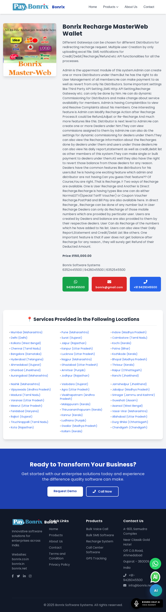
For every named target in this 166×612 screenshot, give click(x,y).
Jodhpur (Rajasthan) (75, 376)
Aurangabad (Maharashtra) (29, 376)
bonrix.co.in (20, 559)
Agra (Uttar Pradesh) (76, 389)
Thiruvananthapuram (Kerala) (82, 410)
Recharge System (99, 541)
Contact (149, 7)
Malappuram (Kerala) (76, 404)
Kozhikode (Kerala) (125, 354)
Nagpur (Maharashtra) (77, 359)
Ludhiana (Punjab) (74, 420)
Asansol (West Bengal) (127, 406)
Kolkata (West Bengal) (26, 343)
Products (110, 7)
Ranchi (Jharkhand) (125, 376)
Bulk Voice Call (97, 529)
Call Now (102, 491)
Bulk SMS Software (100, 535)
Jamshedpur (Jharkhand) (129, 384)
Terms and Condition (57, 556)
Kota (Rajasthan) (22, 427)
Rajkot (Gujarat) (22, 417)
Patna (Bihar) (121, 348)
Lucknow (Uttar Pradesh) (78, 354)
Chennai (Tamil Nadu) (26, 348)
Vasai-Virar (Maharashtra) (130, 411)
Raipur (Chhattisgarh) (127, 370)
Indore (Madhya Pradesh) (129, 332)
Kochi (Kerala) (121, 343)
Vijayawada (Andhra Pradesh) (31, 389)
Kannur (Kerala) (72, 415)
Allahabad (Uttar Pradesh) (129, 417)
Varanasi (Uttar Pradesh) (27, 400)
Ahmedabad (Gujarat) (26, 365)
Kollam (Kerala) (72, 431)
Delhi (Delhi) (19, 338)
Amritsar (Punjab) (74, 370)
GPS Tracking (96, 558)
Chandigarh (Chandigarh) (129, 427)
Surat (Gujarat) (72, 338)
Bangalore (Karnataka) (26, 354)
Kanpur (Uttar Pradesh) (77, 348)
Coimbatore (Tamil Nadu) (129, 338)
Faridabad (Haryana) (25, 411)
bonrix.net (19, 568)
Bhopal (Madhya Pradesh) (129, 359)
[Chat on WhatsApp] (155, 563)
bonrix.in (18, 564)
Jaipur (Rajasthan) (74, 343)
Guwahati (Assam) (125, 400)
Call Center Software (95, 549)
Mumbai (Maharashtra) (27, 332)
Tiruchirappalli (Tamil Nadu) (29, 422)
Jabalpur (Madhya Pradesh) (131, 389)
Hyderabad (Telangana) (27, 359)
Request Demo (65, 491)
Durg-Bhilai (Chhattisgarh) (130, 422)
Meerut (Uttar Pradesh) (26, 406)
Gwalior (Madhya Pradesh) (79, 426)
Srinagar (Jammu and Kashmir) (133, 395)
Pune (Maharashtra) (75, 332)
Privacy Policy (59, 564)
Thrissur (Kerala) (123, 365)
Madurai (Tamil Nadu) (25, 395)
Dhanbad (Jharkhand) (26, 370)
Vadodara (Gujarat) (75, 384)
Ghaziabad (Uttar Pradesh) (80, 365)
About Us (131, 7)
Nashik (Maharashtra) (25, 384)
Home (93, 7)
